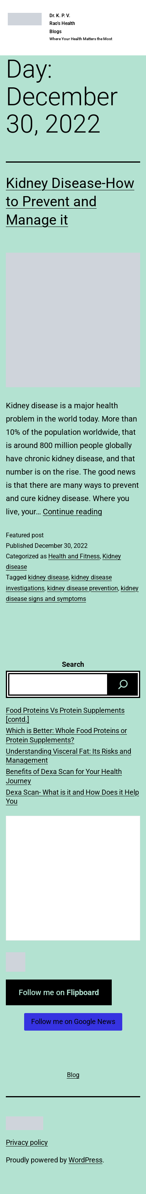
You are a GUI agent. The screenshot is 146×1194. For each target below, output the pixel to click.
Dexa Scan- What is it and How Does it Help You (72, 796)
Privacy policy (27, 1142)
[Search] (123, 684)
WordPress (85, 1160)
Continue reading (72, 511)
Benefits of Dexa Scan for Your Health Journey (64, 776)
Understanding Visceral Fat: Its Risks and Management (68, 755)
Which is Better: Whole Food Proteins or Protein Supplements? (66, 735)
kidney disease (48, 577)
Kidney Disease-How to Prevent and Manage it (70, 201)
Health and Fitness (74, 556)
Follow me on (59, 992)
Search (73, 664)
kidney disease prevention (82, 588)
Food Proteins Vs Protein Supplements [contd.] (65, 714)
